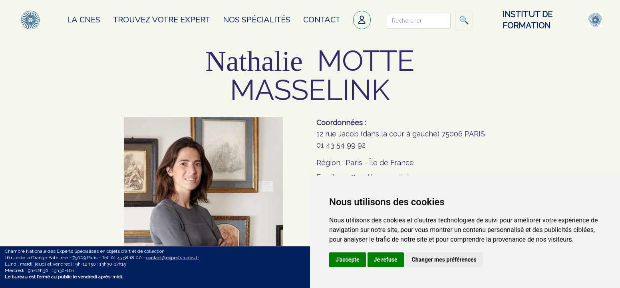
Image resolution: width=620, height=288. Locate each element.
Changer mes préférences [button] (444, 259)
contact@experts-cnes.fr (172, 257)
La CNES (83, 19)
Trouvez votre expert (161, 19)
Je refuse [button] (385, 259)
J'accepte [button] (348, 259)
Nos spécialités (256, 19)
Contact (321, 19)
